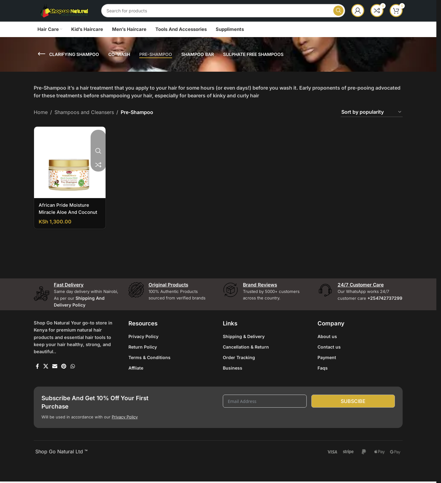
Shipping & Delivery (244, 350)
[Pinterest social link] (63, 381)
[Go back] (41, 65)
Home (41, 123)
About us (327, 350)
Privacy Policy (143, 350)
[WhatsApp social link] (72, 381)
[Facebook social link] (37, 381)
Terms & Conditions (149, 371)
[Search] (231, 16)
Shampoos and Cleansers (84, 123)
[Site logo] (72, 15)
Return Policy (142, 360)
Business (232, 381)
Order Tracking (239, 371)
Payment (327, 371)
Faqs (323, 381)
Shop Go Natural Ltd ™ (61, 472)
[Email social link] (54, 381)
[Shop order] (372, 123)
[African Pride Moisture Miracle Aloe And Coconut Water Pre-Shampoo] (69, 173)
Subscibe (353, 419)
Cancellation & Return (246, 360)
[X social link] (45, 381)
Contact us (329, 360)
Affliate (135, 381)
